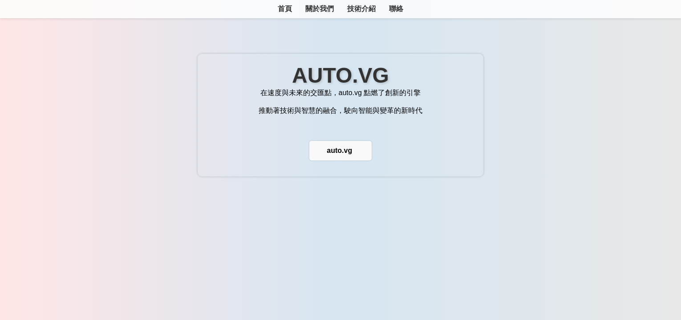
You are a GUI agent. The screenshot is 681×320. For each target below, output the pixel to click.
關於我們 (319, 8)
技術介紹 (361, 8)
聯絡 (396, 8)
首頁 (285, 8)
